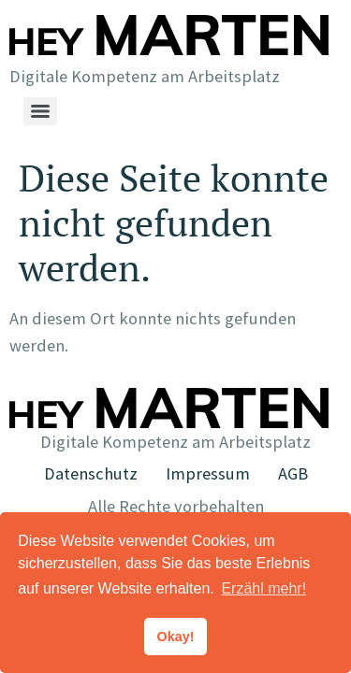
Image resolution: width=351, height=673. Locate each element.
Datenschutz (91, 473)
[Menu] (40, 111)
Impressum (208, 473)
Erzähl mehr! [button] (263, 588)
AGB (293, 473)
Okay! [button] (176, 636)
